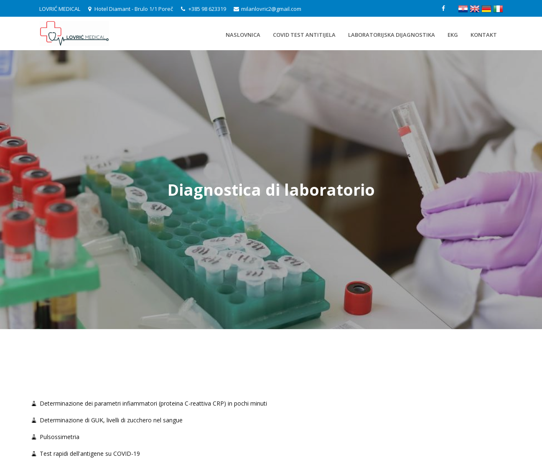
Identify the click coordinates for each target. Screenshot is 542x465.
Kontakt (484, 34)
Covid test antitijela (304, 34)
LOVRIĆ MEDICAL (59, 9)
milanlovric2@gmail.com (267, 9)
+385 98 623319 (204, 9)
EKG (453, 34)
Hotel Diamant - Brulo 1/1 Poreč (130, 9)
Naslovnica (243, 34)
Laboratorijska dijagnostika (391, 34)
